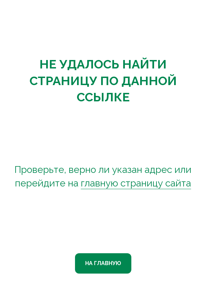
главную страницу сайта (136, 183)
